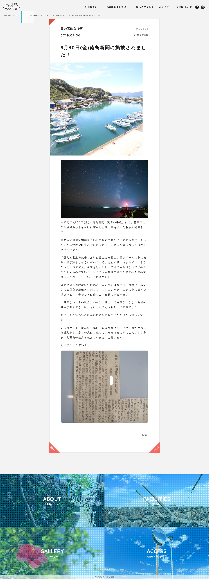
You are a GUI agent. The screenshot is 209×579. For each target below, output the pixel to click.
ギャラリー (165, 7)
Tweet (145, 435)
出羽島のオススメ (116, 7)
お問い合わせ (184, 7)
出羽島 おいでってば (105, 577)
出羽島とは (91, 7)
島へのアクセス (145, 7)
